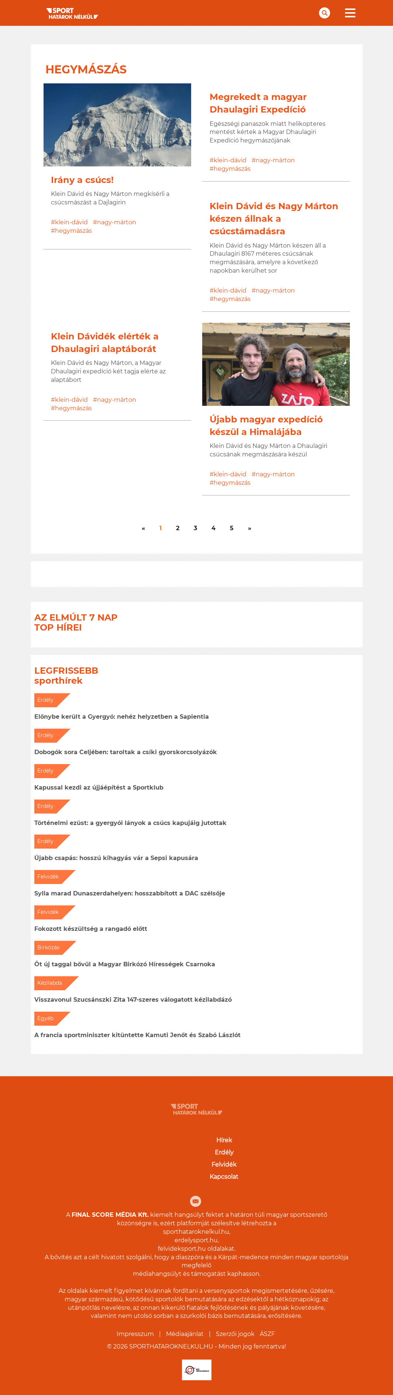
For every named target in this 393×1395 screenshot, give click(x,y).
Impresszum (135, 1333)
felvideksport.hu (182, 1248)
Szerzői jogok (235, 1333)
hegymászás (73, 230)
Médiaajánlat (185, 1333)
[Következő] (143, 528)
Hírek (224, 1140)
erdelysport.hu (196, 1240)
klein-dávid (71, 222)
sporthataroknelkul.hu (196, 1231)
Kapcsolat (224, 1176)
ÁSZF (267, 1333)
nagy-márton (116, 222)
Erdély (224, 1152)
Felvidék (224, 1164)
